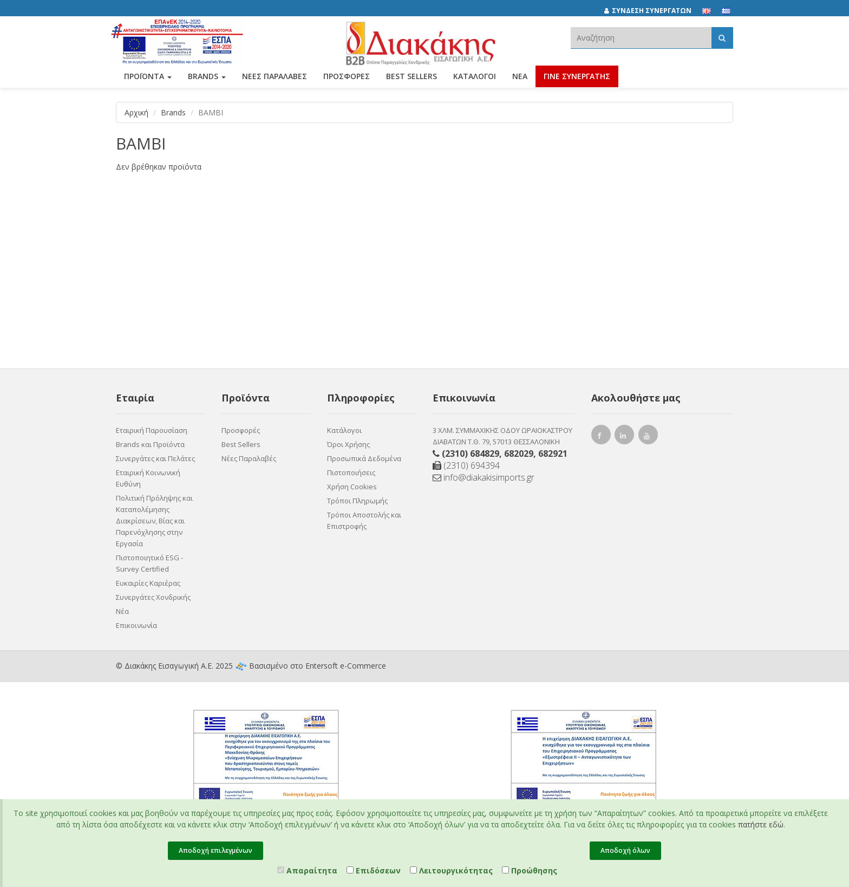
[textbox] (641, 37)
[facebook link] (601, 437)
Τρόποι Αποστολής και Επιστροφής (364, 520)
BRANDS (207, 80)
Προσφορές (240, 430)
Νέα (519, 80)
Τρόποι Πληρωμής (357, 501)
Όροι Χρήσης (348, 444)
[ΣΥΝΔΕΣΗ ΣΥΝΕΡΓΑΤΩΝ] (653, 11)
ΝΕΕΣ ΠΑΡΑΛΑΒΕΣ (274, 80)
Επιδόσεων (374, 870)
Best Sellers (411, 80)
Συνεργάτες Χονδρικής (153, 597)
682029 (518, 453)
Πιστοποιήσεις (351, 472)
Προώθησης (529, 870)
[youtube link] (648, 437)
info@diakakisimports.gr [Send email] (483, 477)
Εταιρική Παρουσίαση (151, 430)
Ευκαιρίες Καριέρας (148, 583)
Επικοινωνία (136, 625)
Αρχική (136, 112)
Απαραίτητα (307, 870)
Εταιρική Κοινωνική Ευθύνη (148, 478)
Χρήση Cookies (352, 486)
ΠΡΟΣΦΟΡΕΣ (346, 80)
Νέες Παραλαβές (248, 458)
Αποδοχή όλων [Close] (625, 850)
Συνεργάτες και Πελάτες (155, 458)
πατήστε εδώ (760, 824)
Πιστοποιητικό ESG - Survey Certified (149, 563)
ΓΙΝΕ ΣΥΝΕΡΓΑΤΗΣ (577, 80)
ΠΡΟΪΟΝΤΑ (148, 80)
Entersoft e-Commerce (345, 666)
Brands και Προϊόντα (150, 444)
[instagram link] (625, 437)
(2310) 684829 (470, 453)
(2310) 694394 (466, 465)
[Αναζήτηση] (722, 37)
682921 (552, 453)
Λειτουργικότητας (451, 870)
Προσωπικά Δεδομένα (364, 458)
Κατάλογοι (474, 80)
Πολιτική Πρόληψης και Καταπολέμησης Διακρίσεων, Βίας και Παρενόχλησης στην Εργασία (154, 520)
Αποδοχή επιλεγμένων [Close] (215, 850)
